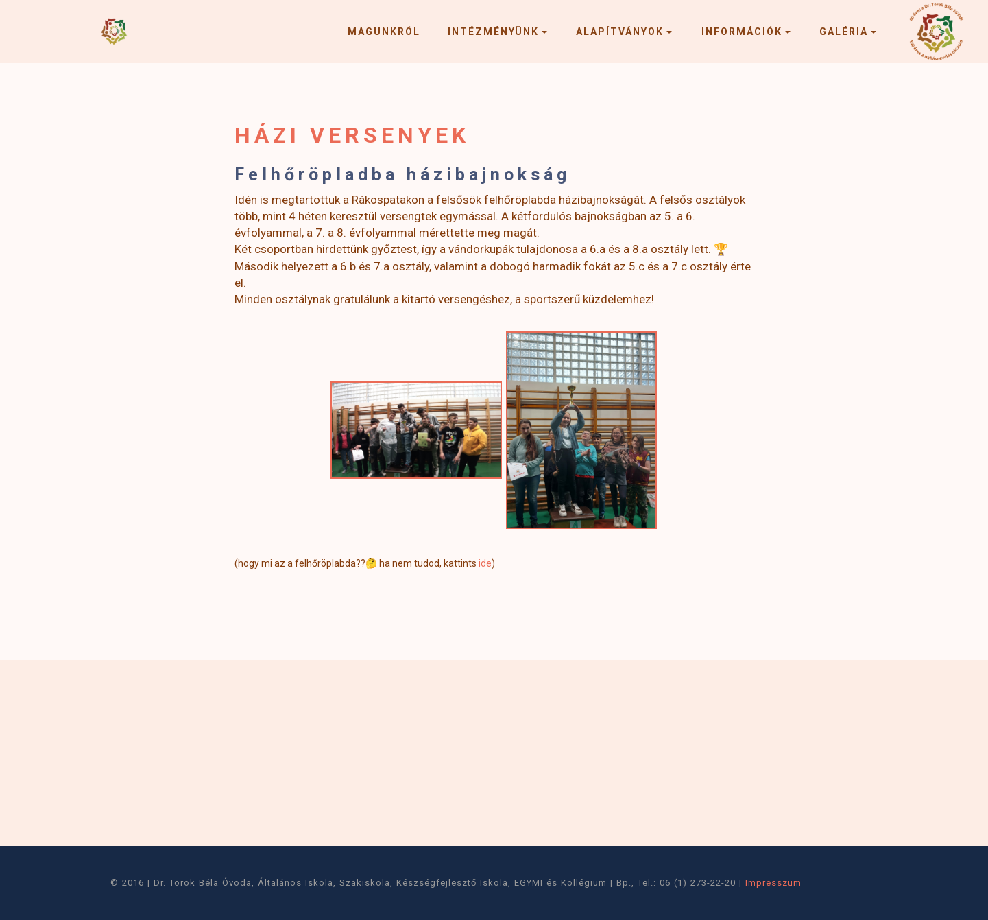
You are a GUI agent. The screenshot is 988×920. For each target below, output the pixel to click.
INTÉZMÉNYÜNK (493, 31)
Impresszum (773, 882)
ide (485, 563)
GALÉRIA (843, 31)
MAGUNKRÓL (384, 31)
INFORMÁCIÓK (741, 31)
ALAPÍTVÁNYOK (620, 31)
